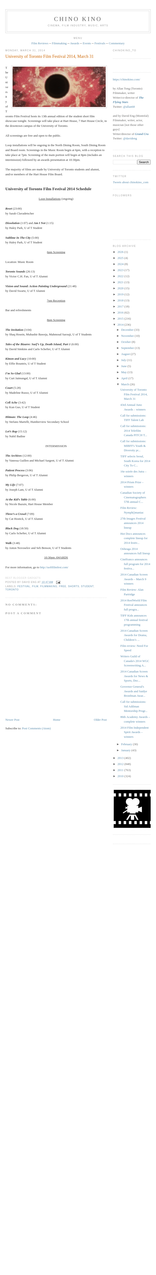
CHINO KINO (78, 19)
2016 (121, 312)
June (124, 366)
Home (56, 719)
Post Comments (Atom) (36, 728)
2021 (121, 282)
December (127, 329)
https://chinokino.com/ (126, 79)
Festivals (100, 43)
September (128, 348)
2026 (121, 252)
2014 (121, 324)
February (127, 744)
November (128, 336)
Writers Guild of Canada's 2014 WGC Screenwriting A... (134, 661)
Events (87, 43)
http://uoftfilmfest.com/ (54, 567)
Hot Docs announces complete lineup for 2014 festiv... (134, 538)
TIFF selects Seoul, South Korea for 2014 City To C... (135, 461)
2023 (121, 270)
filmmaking (48, 586)
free (62, 586)
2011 (121, 770)
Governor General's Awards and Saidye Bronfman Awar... (133, 691)
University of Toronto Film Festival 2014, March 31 (49, 56)
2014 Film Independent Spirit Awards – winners (134, 732)
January (126, 750)
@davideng (130, 138)
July (124, 360)
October (126, 342)
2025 (121, 258)
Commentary (117, 43)
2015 (121, 318)
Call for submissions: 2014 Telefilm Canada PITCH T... (133, 430)
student (87, 586)
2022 (121, 276)
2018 (121, 300)
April (124, 378)
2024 (121, 264)
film (35, 586)
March (125, 384)
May (124, 372)
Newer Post (12, 719)
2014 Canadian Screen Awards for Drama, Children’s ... (134, 635)
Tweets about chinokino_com (131, 182)
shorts (73, 586)
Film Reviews (39, 43)
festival (23, 586)
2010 (121, 776)
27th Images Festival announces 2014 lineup (133, 523)
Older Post (100, 719)
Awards (74, 43)
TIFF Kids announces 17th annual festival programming (134, 620)
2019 (121, 294)
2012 (121, 764)
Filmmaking (59, 43)
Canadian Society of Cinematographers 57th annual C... (133, 497)
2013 (121, 758)
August (126, 354)
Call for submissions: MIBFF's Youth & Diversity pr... (133, 445)
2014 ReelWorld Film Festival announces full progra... (133, 605)
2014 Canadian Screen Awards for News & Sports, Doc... (134, 676)
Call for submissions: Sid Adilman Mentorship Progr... (133, 706)
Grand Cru (142, 134)
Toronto (12, 589)
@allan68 (129, 106)
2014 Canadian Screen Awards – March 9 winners (134, 579)
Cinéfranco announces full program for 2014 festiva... (135, 564)
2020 (121, 288)
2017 (121, 306)
